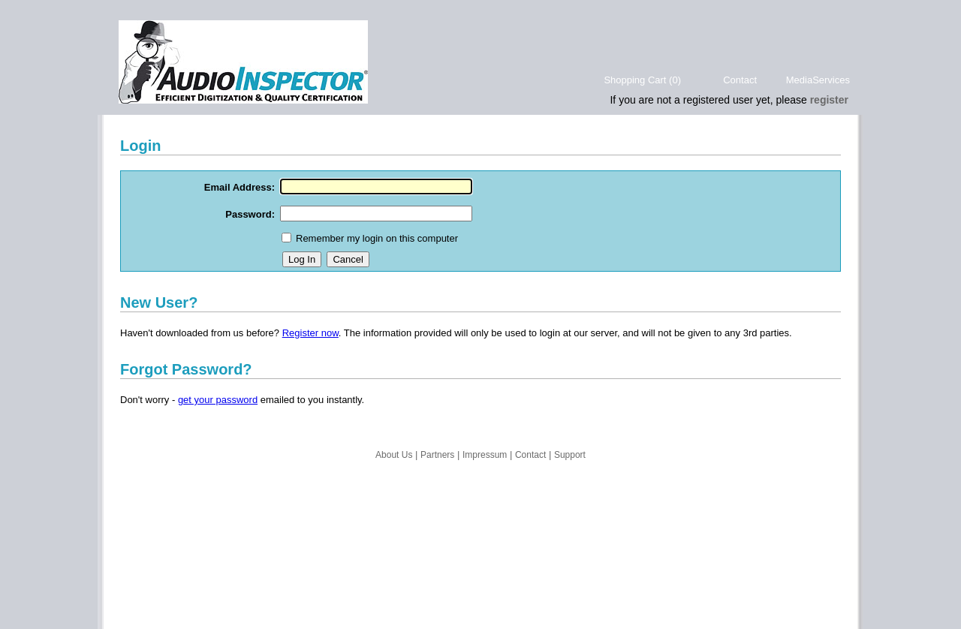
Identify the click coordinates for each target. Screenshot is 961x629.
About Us (393, 455)
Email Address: (239, 187)
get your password (218, 399)
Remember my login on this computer (377, 238)
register (829, 100)
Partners (437, 455)
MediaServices (818, 80)
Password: (250, 214)
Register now (310, 333)
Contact (740, 80)
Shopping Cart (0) (642, 80)
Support (570, 455)
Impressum (484, 455)
